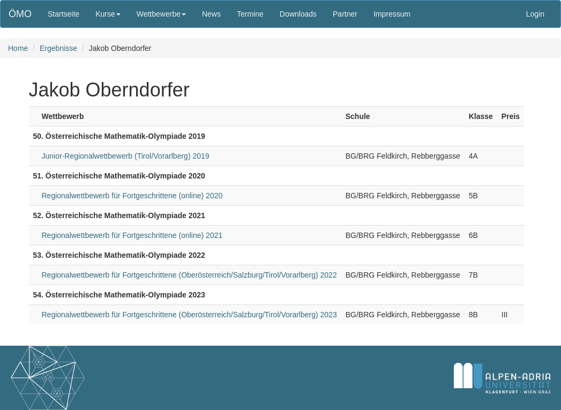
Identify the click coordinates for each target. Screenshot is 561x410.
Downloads (298, 14)
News (211, 14)
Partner (345, 14)
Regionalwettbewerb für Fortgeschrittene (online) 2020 (132, 195)
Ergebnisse (58, 48)
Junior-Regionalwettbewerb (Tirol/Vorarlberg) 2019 (126, 156)
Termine (250, 14)
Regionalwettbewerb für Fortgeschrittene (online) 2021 (132, 235)
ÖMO (20, 14)
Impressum (391, 14)
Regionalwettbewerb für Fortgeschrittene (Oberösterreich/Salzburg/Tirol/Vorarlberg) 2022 (189, 275)
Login (535, 14)
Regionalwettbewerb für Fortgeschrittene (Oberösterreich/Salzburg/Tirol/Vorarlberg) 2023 (189, 314)
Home (18, 48)
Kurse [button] (108, 14)
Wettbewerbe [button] (161, 14)
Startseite (63, 14)
